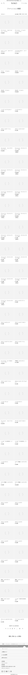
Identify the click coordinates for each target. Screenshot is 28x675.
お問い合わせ (4, 657)
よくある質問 (4, 654)
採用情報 (3, 664)
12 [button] (19, 628)
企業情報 (3, 661)
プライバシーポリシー (6, 668)
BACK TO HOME (14, 646)
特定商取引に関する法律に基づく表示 (8, 666)
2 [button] (10, 628)
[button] (6, 628)
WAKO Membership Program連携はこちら (14, 0)
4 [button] (14, 628)
